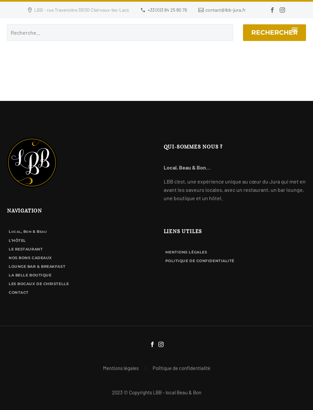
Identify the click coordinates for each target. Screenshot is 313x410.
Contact (19, 292)
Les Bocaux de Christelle (39, 283)
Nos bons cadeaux (30, 257)
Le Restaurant (26, 249)
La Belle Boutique (30, 275)
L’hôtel (17, 240)
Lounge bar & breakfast (37, 266)
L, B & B (28, 231)
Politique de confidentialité (199, 260)
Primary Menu (295, 30)
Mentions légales (186, 252)
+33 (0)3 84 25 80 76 (167, 10)
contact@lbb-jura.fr (225, 10)
